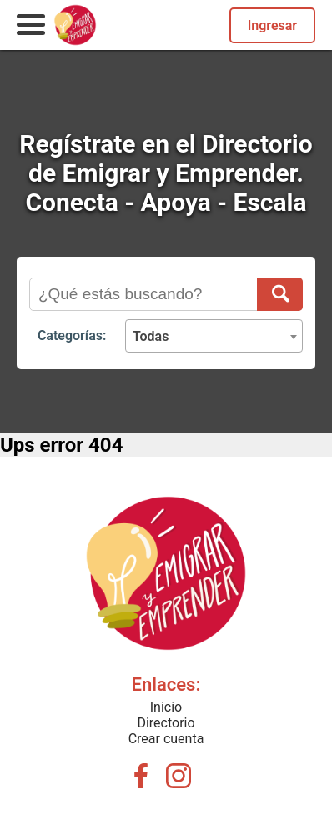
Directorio (165, 723)
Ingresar (272, 25)
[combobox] (214, 335)
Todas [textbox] (151, 336)
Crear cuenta (166, 739)
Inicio (166, 707)
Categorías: (72, 335)
